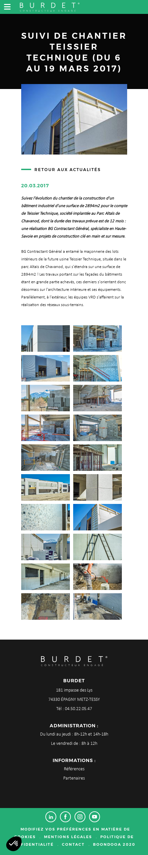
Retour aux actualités (67, 169)
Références (74, 769)
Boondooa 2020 (114, 844)
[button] (14, 844)
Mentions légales (68, 836)
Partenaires (74, 778)
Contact (73, 844)
